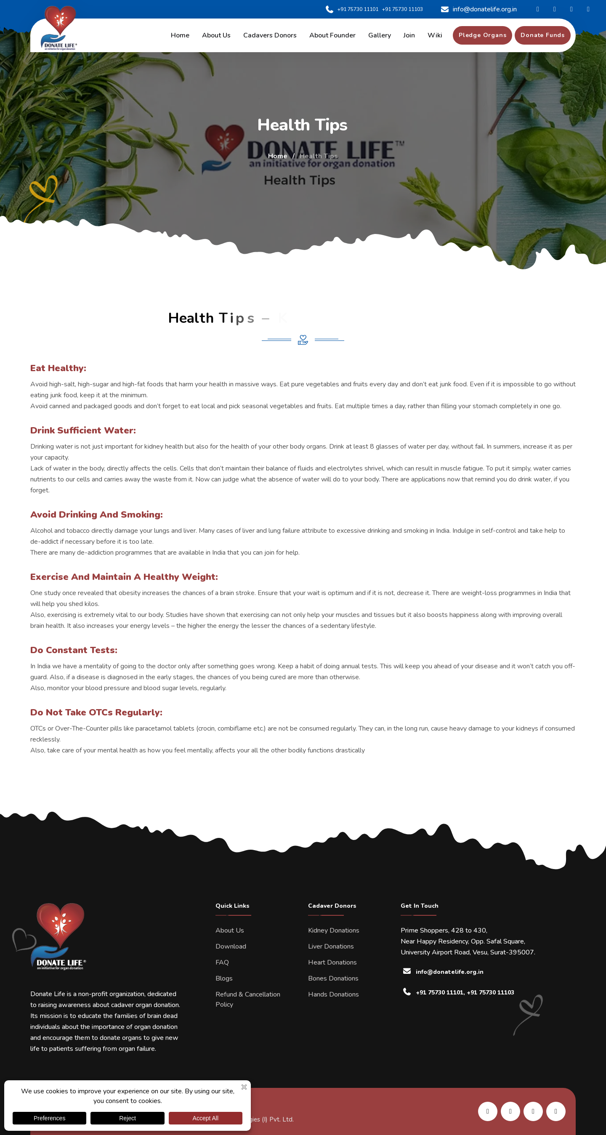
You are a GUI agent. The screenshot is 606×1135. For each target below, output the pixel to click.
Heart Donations (332, 962)
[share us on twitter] (556, 1111)
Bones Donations (333, 978)
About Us (229, 930)
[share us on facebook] (510, 1111)
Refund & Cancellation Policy (247, 999)
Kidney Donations (333, 930)
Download (230, 946)
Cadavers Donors (270, 35)
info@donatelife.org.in (478, 9)
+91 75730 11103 (402, 9)
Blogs (224, 978)
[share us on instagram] (533, 1111)
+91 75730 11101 (352, 9)
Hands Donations (333, 994)
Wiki (435, 35)
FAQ (222, 962)
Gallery (379, 35)
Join (409, 35)
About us (216, 35)
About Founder (332, 35)
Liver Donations (331, 946)
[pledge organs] (482, 35)
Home (180, 35)
